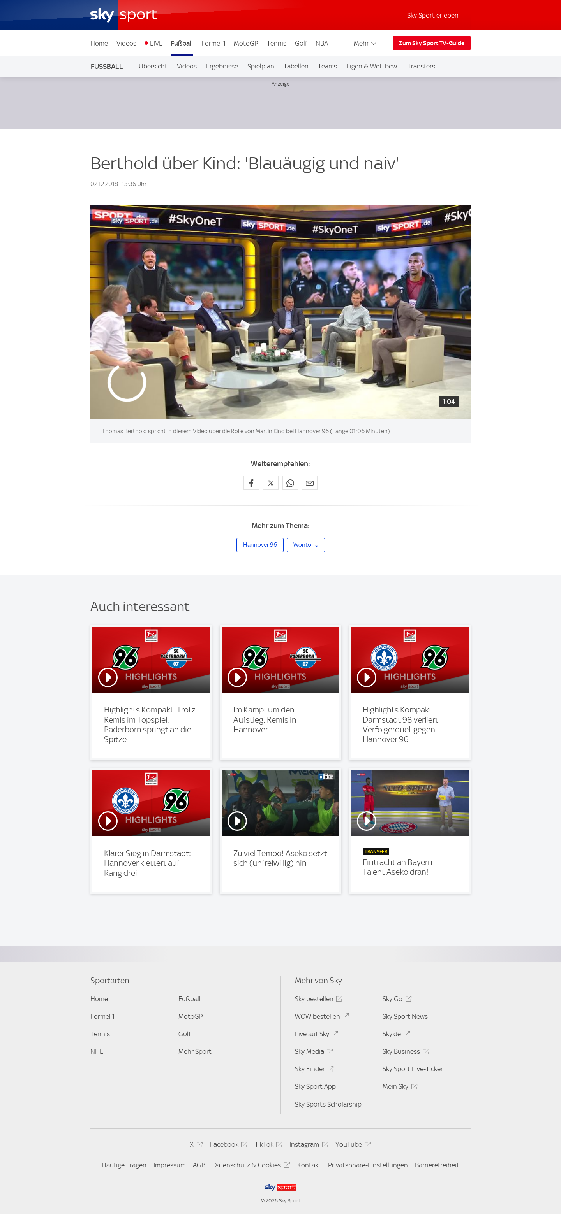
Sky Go (396, 1000)
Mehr (366, 43)
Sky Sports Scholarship (328, 1104)
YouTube (352, 1145)
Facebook (227, 1145)
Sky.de (395, 1035)
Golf (301, 43)
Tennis (276, 43)
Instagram (307, 1145)
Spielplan (260, 66)
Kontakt (309, 1165)
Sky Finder (313, 1070)
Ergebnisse (222, 66)
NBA (322, 43)
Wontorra (305, 544)
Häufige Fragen (124, 1165)
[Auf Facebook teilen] (251, 483)
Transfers (421, 66)
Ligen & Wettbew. (372, 66)
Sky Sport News (405, 1016)
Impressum (169, 1165)
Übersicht (153, 66)
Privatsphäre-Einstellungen (368, 1165)
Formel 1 (213, 43)
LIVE (156, 43)
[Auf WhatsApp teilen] (290, 483)
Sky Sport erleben (433, 15)
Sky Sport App (315, 1086)
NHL (96, 1051)
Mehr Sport (195, 1051)
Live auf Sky (315, 1035)
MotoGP (246, 43)
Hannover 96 (260, 544)
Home (99, 43)
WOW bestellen (321, 1017)
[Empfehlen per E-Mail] (310, 483)
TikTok (267, 1145)
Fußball (182, 43)
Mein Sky (399, 1087)
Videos (126, 43)
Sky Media (313, 1052)
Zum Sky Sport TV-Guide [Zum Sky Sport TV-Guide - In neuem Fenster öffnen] (431, 43)
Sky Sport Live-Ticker (413, 1069)
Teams (327, 66)
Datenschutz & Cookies (250, 1166)
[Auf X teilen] (271, 483)
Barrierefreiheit (437, 1165)
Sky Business (405, 1052)
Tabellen (296, 66)
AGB (199, 1165)
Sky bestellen (317, 1000)
